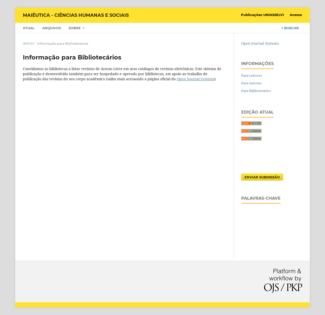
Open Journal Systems (195, 78)
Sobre (75, 28)
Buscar (290, 28)
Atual (29, 28)
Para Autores (251, 83)
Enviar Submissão (262, 177)
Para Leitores (251, 75)
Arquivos (51, 28)
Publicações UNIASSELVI (262, 15)
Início (28, 43)
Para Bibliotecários (256, 90)
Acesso (296, 15)
